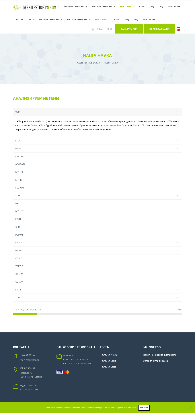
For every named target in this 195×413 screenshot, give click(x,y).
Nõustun (144, 408)
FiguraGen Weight (108, 354)
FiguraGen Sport (108, 360)
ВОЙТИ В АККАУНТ (159, 29)
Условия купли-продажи (155, 360)
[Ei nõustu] (191, 407)
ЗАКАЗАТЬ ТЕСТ (129, 29)
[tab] (97, 112)
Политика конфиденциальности (160, 354)
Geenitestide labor (88, 62)
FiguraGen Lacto (108, 366)
